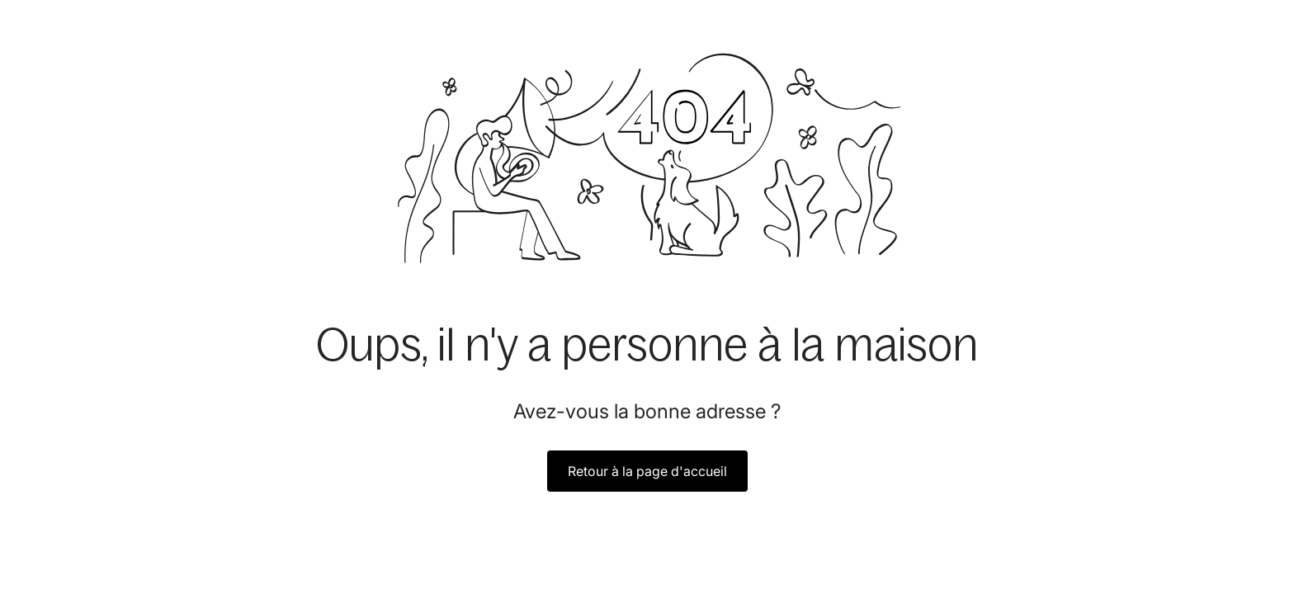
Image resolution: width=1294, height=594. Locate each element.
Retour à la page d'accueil (647, 471)
